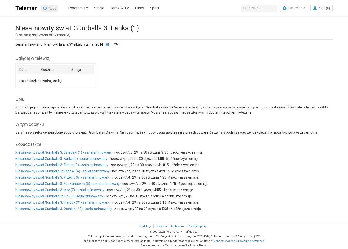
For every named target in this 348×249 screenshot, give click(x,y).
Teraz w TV (119, 8)
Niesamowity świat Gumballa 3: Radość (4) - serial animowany (62, 171)
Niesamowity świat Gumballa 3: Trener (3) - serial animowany (61, 165)
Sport (154, 8)
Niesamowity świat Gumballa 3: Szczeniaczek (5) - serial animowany (67, 184)
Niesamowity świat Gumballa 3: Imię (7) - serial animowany (59, 190)
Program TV (78, 8)
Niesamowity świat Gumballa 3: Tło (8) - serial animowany (59, 196)
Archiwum (177, 226)
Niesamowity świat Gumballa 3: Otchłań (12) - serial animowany (63, 209)
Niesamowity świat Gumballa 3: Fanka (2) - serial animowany (61, 159)
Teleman (26, 8)
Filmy (139, 8)
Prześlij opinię (197, 226)
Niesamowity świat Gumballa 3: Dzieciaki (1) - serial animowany (63, 152)
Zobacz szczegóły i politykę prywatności (239, 240)
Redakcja (146, 226)
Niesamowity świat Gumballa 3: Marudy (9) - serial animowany (62, 202)
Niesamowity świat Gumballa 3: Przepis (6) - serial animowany (62, 177)
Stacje (99, 8)
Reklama (161, 226)
